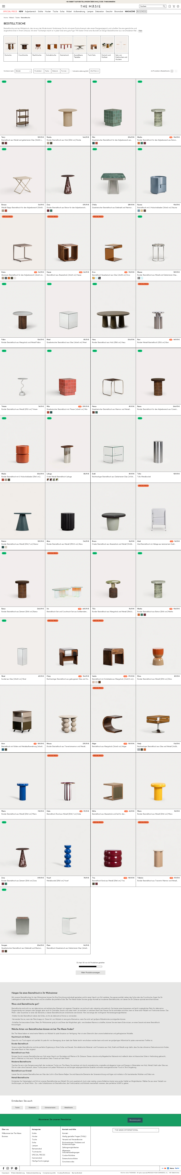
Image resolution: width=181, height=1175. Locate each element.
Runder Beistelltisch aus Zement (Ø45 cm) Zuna (19, 881)
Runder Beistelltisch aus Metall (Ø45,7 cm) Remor (19, 544)
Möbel (69, 11)
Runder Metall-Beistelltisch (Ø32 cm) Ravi (153, 343)
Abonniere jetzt (135, 1120)
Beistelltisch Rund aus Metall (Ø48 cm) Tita (108, 881)
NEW (21, 11)
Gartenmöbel (37, 1158)
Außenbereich (30, 11)
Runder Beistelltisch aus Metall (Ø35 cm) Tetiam (19, 409)
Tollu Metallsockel (144, 477)
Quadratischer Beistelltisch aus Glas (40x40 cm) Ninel (66, 343)
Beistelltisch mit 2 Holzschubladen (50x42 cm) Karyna (157, 208)
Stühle (40, 11)
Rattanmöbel (37, 1149)
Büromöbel (118, 11)
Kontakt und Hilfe (69, 1129)
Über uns (5, 1129)
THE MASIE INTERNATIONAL (126, 1130)
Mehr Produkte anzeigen (90, 972)
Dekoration (99, 11)
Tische (55, 11)
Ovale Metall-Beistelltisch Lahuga (59, 477)
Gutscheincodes (68, 1162)
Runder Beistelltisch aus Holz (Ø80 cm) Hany (108, 343)
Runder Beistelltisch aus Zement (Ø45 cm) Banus (19, 612)
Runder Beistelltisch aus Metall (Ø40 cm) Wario (19, 814)
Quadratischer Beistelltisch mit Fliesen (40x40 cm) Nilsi (67, 409)
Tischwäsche (36, 1152)
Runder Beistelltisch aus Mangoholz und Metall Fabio (21, 343)
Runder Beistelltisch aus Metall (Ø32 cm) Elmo (154, 679)
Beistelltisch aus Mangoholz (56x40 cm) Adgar (109, 747)
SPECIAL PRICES (38, 1155)
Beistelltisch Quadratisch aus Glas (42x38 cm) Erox (111, 275)
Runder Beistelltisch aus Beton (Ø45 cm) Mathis (155, 612)
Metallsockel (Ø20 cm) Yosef (57, 881)
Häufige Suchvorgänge (40, 1161)
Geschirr (109, 11)
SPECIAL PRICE (10, 11)
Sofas (62, 11)
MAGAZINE (130, 11)
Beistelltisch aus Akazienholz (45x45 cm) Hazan (64, 275)
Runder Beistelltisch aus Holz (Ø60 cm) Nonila (64, 140)
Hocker (48, 11)
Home (6, 18)
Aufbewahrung (79, 11)
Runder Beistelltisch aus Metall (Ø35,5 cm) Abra (64, 544)
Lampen (90, 11)
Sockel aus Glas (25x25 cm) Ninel (13, 679)
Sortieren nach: (9, 71)
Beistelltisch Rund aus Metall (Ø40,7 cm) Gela (64, 814)
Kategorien (36, 1129)
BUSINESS (141, 11)
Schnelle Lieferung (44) (80, 71)
